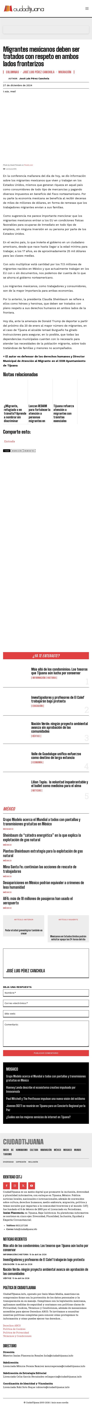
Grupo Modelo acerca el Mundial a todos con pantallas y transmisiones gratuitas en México (41, 821)
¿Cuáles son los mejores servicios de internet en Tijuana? (38, 1117)
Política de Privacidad (16, 1332)
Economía (37, 762)
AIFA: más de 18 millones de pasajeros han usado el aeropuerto (38, 900)
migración (17, 451)
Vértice (36, 736)
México (7, 845)
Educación (37, 706)
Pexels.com (28, 165)
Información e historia (44, 678)
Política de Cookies (14, 1328)
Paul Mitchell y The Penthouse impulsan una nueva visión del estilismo (45, 1098)
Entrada (9, 441)
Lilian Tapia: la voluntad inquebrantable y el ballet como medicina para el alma (59, 784)
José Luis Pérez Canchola (38, 72)
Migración (64, 72)
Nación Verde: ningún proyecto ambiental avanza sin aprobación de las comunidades (59, 727)
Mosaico (8, 829)
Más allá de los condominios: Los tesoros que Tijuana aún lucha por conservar (59, 671)
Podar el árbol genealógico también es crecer (23, 932)
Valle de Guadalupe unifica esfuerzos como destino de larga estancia (56, 756)
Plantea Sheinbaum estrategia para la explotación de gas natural (43, 853)
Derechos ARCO (12, 1325)
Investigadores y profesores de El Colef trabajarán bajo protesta (57, 699)
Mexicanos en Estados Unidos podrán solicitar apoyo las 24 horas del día (68, 938)
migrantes (29, 451)
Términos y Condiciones (17, 1335)
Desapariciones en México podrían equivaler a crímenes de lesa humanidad (43, 884)
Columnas (12, 72)
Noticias (36, 790)
